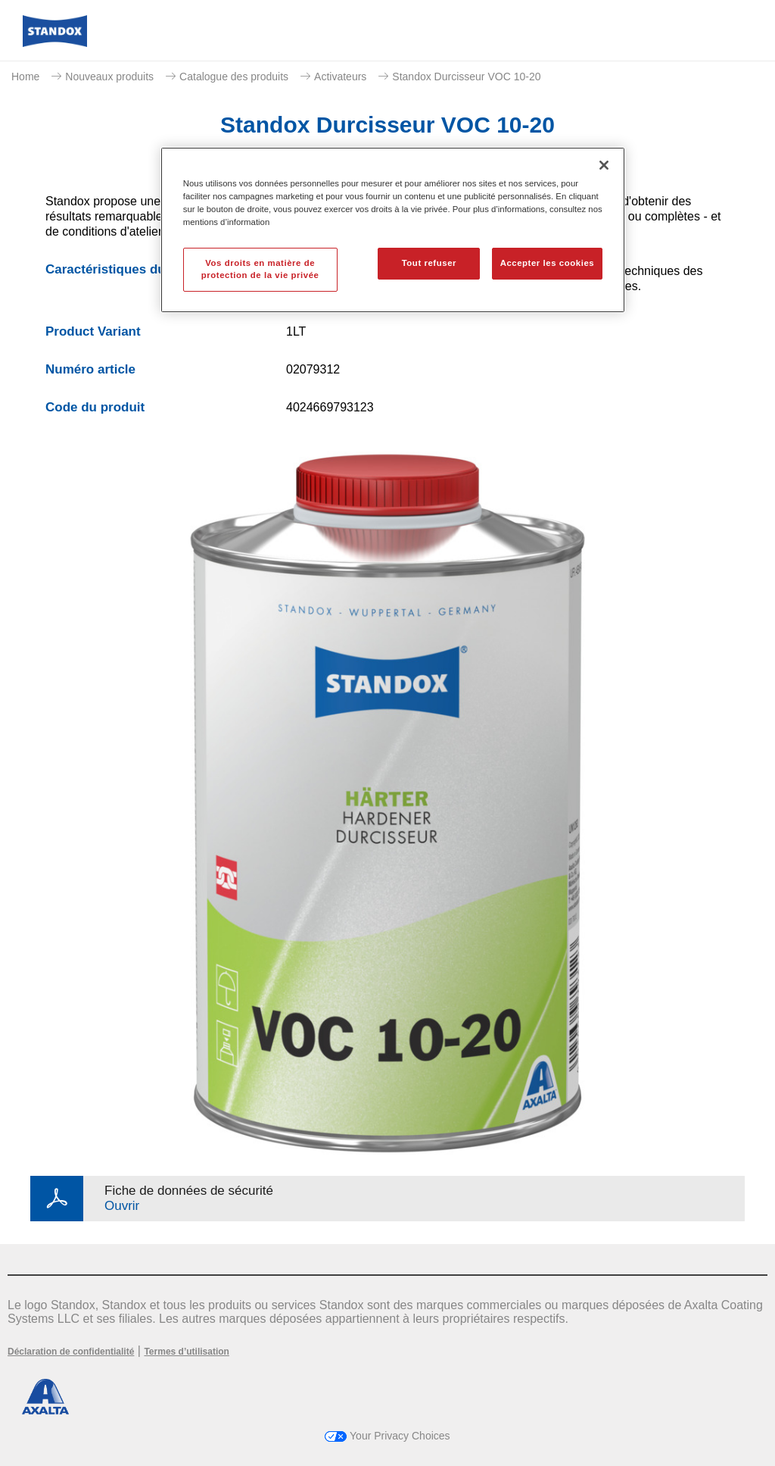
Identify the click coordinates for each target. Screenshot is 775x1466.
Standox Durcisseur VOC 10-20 (466, 76)
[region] (392, 230)
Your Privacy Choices (387, 1436)
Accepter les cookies (547, 262)
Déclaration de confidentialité (71, 1351)
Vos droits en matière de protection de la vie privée (260, 269)
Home (25, 76)
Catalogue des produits (233, 76)
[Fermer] (604, 165)
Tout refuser (429, 262)
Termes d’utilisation (186, 1351)
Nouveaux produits (109, 76)
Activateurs (340, 76)
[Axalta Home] (55, 43)
